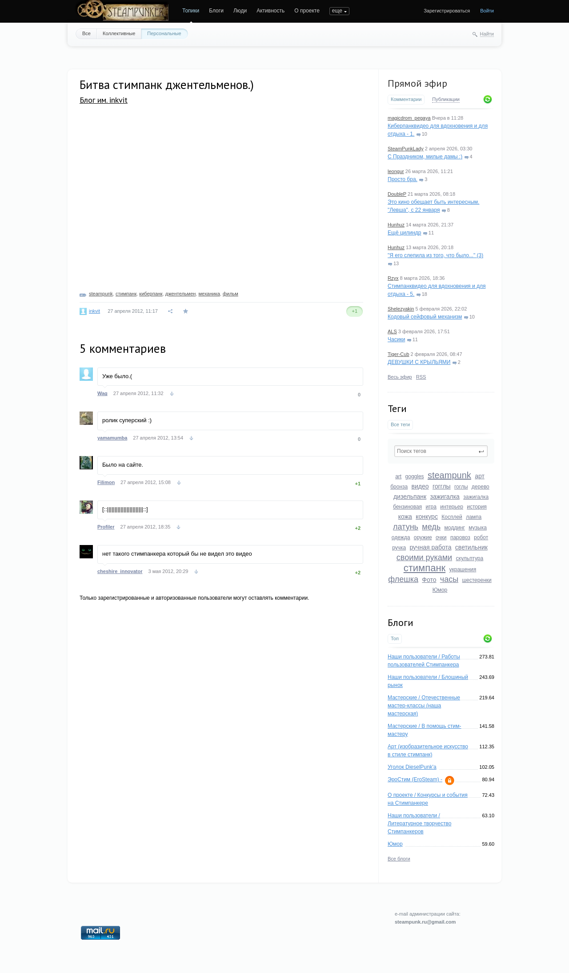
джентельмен (180, 293)
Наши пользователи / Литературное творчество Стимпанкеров (419, 823)
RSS (421, 377)
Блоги (216, 11)
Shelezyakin (401, 308)
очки (441, 537)
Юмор (440, 590)
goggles (414, 476)
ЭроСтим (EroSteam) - (415, 779)
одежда (401, 537)
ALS (392, 331)
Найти (487, 33)
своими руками (424, 557)
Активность (270, 11)
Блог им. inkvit (104, 100)
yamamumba (112, 437)
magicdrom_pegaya (409, 118)
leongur (396, 171)
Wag (102, 393)
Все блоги (399, 858)
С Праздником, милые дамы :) (425, 156)
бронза (399, 487)
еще (337, 11)
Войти (487, 10)
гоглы (461, 487)
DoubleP (397, 194)
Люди (240, 11)
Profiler (106, 526)
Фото (429, 579)
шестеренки (476, 580)
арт (480, 476)
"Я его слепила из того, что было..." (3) (435, 255)
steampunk (449, 475)
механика (209, 293)
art (398, 476)
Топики (190, 11)
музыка (478, 528)
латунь (405, 526)
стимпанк (424, 567)
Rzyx (393, 278)
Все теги (400, 424)
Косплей (451, 517)
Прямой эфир (417, 83)
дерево (480, 487)
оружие (423, 537)
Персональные (164, 33)
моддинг (455, 528)
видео (420, 486)
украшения (463, 569)
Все (86, 33)
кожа (405, 516)
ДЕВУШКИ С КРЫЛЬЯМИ (419, 362)
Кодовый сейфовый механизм (425, 317)
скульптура (470, 558)
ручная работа (430, 547)
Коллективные (119, 33)
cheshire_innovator (119, 571)
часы (449, 579)
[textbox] (441, 451)
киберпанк (150, 293)
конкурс (427, 516)
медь (431, 526)
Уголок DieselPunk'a (412, 767)
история (477, 507)
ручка (399, 548)
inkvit (94, 311)
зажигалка (445, 496)
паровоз (460, 537)
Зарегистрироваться (447, 10)
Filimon (106, 482)
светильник (471, 547)
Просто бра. (402, 179)
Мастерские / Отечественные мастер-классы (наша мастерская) (424, 705)
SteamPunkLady (406, 148)
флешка (403, 579)
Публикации (446, 99)
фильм (230, 293)
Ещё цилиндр (404, 233)
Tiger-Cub (398, 354)
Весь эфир (400, 377)
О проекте (307, 11)
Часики (396, 339)
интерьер (451, 507)
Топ (395, 638)
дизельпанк (409, 496)
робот (481, 537)
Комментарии (406, 99)
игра (430, 507)
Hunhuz (396, 224)
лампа (473, 517)
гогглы (442, 486)
